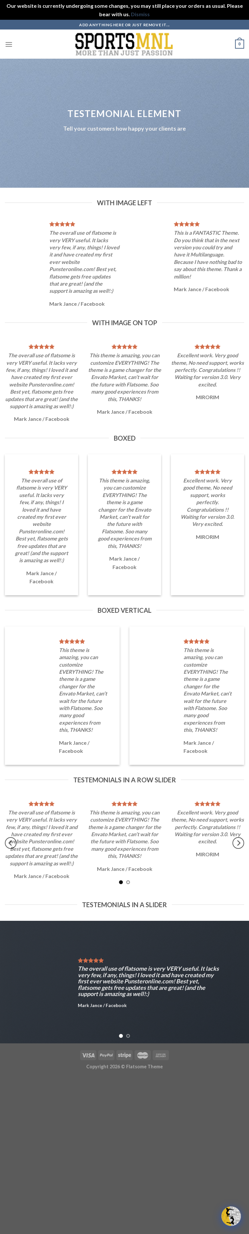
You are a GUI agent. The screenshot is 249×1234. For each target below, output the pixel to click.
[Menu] (9, 44)
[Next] (238, 843)
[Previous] (11, 843)
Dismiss (140, 14)
